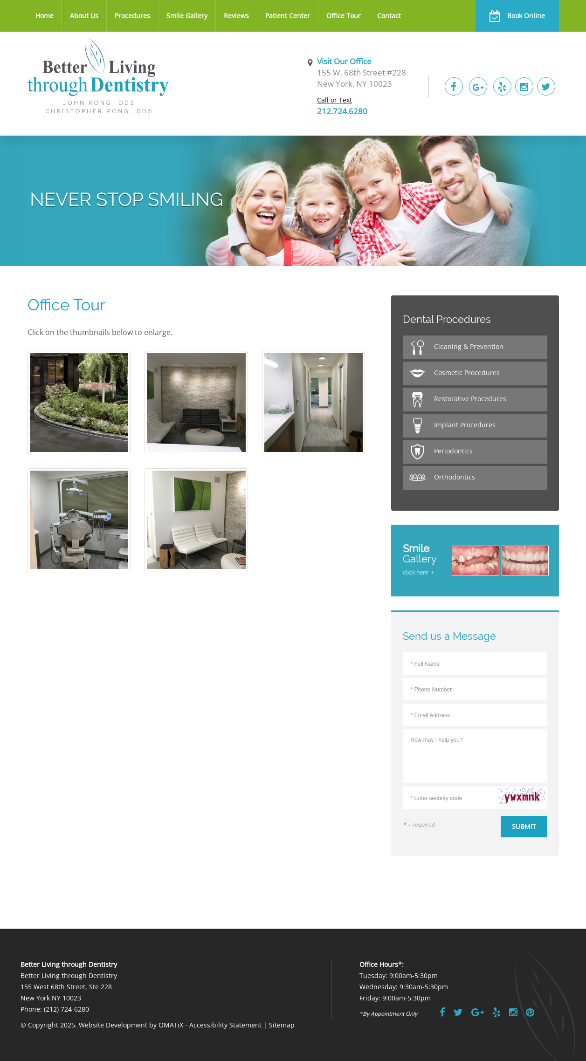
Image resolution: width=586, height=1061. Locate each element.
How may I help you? (475, 754)
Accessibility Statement (225, 1024)
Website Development (113, 1024)
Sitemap (282, 1024)
